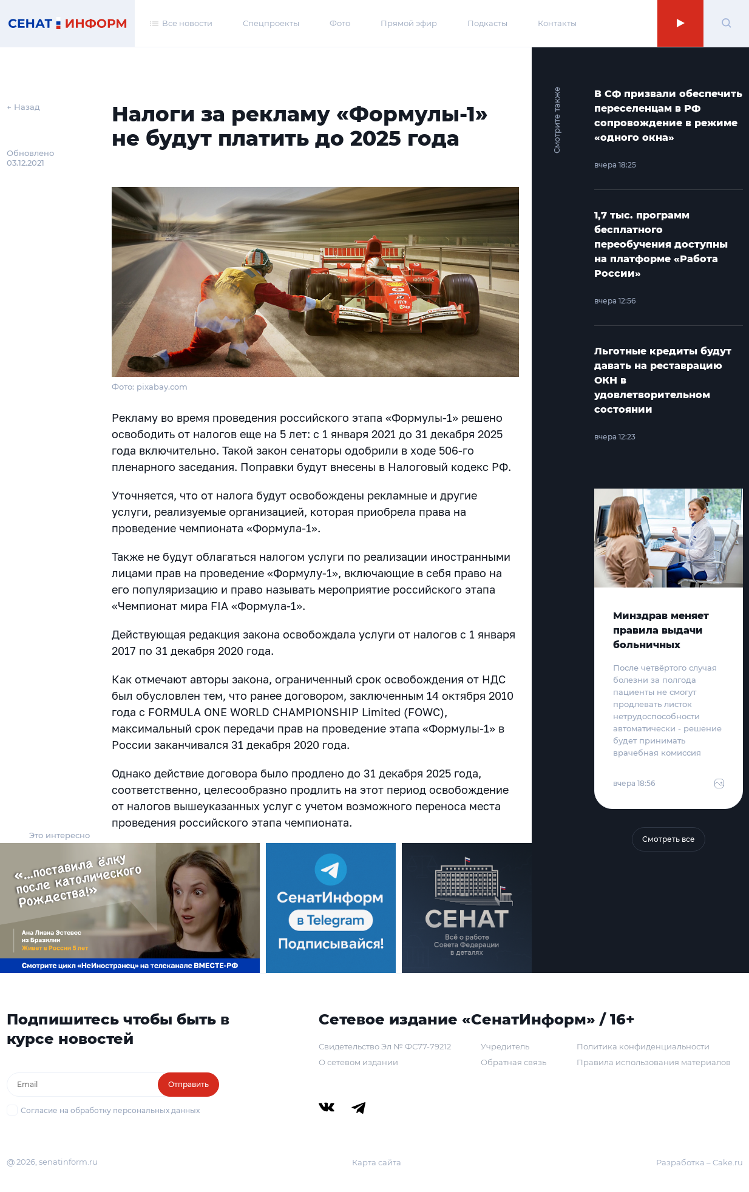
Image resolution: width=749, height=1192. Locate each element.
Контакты (557, 23)
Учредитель (505, 1046)
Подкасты (487, 23)
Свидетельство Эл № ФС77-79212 (385, 1046)
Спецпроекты (271, 23)
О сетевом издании (358, 1062)
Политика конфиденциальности (643, 1046)
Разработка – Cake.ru (699, 1162)
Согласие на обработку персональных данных (110, 1110)
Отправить (188, 1084)
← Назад (23, 107)
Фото (340, 23)
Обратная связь (513, 1062)
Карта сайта (376, 1162)
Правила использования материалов (654, 1062)
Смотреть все (668, 839)
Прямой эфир (409, 23)
